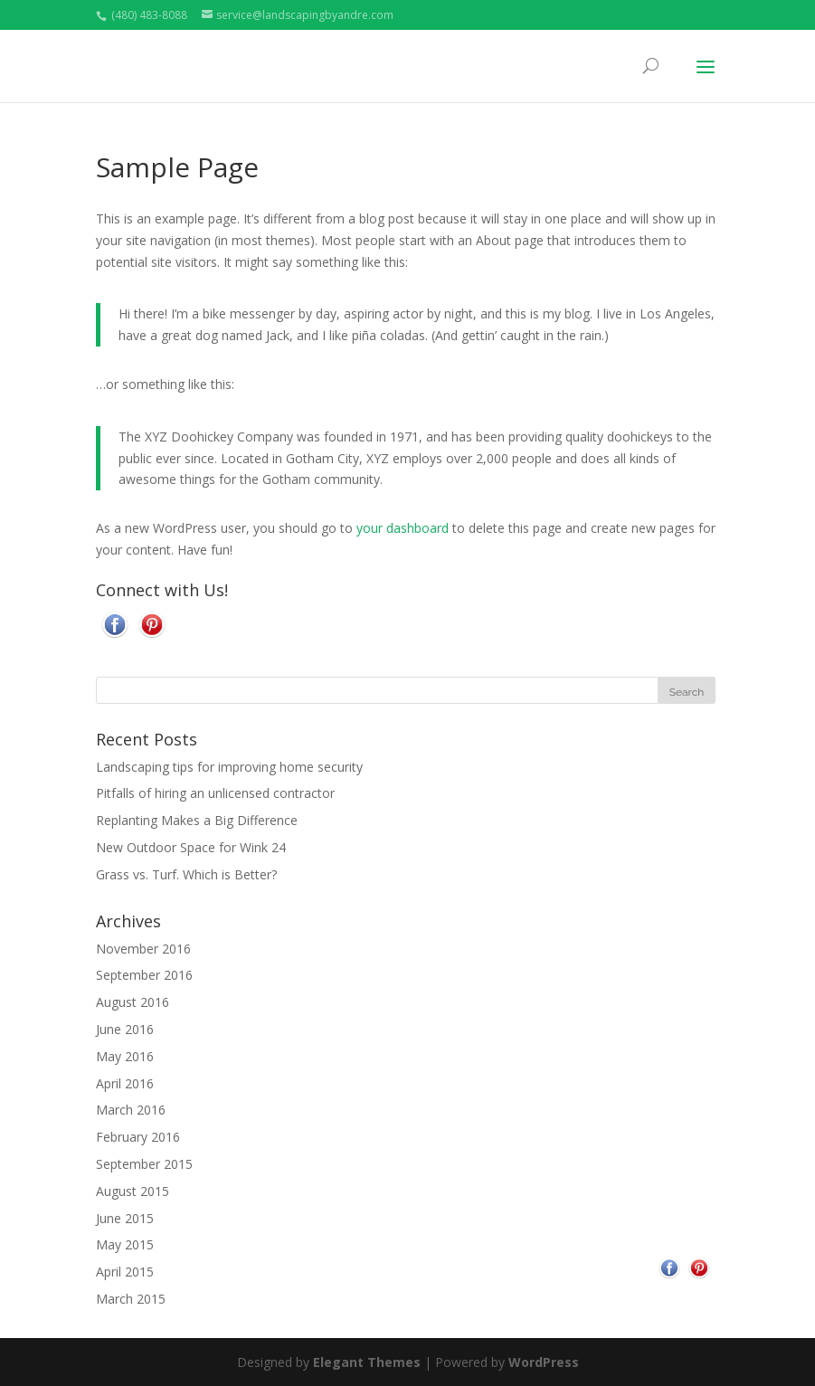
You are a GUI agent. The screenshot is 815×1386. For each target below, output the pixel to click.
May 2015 (125, 1243)
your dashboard (402, 527)
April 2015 (125, 1270)
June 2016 (125, 1028)
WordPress (543, 1361)
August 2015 (132, 1190)
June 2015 (125, 1217)
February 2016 (138, 1135)
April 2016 (125, 1082)
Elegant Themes (367, 1361)
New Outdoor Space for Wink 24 (191, 846)
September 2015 (144, 1163)
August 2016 (132, 1001)
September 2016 (144, 974)
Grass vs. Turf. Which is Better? (186, 873)
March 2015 (131, 1297)
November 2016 (143, 947)
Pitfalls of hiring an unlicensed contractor (215, 792)
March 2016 (131, 1108)
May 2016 (125, 1055)
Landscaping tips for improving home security (229, 765)
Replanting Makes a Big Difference (197, 819)
